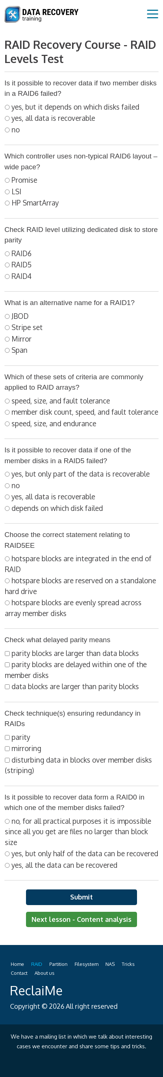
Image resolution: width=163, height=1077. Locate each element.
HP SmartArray (35, 202)
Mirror (22, 338)
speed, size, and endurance (54, 423)
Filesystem (86, 964)
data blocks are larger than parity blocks (75, 686)
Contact (19, 973)
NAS (110, 964)
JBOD (20, 315)
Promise (24, 179)
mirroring (26, 748)
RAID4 (22, 275)
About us (45, 973)
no (16, 129)
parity (21, 736)
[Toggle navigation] (153, 13)
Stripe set (27, 327)
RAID (36, 964)
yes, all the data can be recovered (64, 864)
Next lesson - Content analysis (81, 919)
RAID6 (22, 253)
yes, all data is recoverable (53, 117)
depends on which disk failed (57, 507)
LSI (16, 191)
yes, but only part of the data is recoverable (81, 473)
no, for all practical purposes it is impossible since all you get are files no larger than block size (78, 831)
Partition (58, 964)
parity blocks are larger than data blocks (75, 653)
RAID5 (22, 264)
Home (17, 964)
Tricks (128, 964)
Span (19, 349)
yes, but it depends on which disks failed (75, 106)
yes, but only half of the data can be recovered (85, 853)
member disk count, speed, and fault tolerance (85, 411)
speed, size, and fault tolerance (61, 400)
